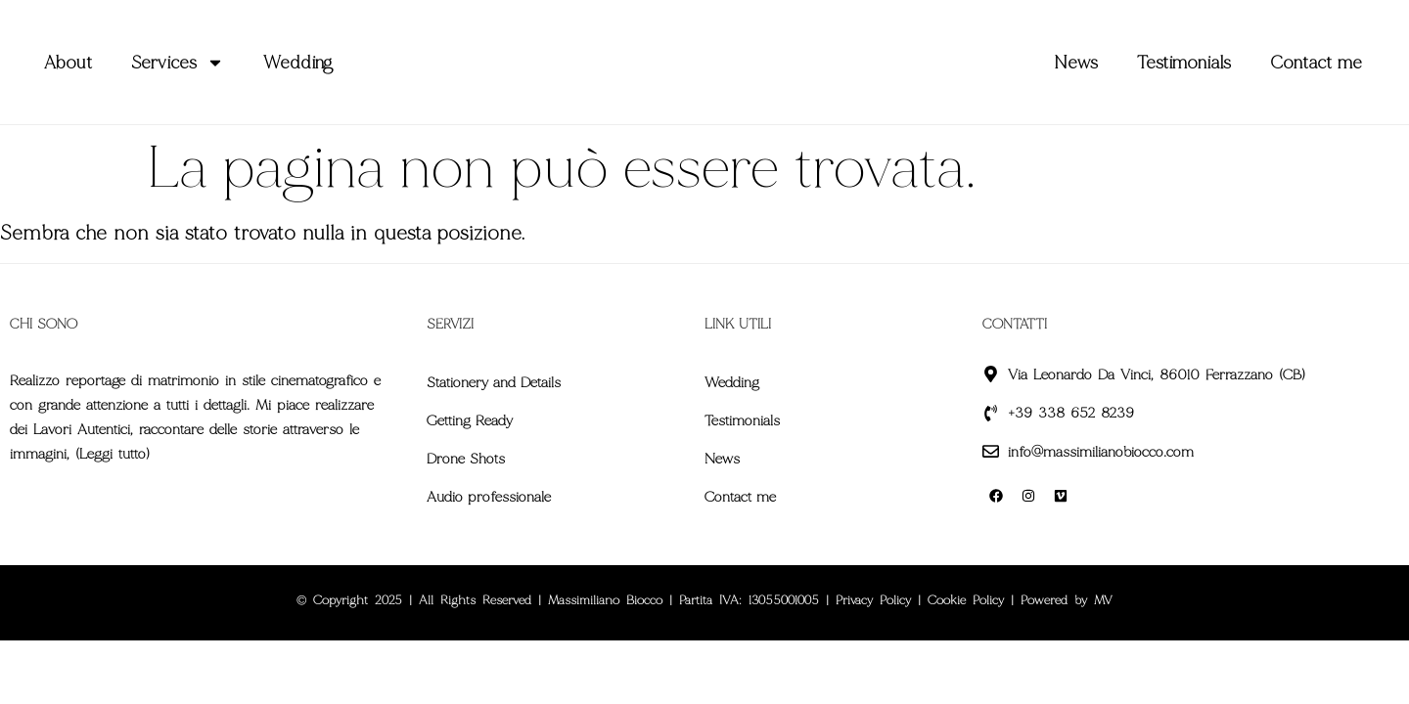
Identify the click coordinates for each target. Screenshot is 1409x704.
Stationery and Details (494, 382)
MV (1103, 600)
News (1076, 62)
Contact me (1316, 62)
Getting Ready (470, 420)
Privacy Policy (873, 600)
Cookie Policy (966, 600)
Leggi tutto (112, 453)
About (68, 62)
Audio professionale (489, 497)
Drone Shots (466, 458)
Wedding (298, 62)
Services (177, 62)
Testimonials (1184, 62)
